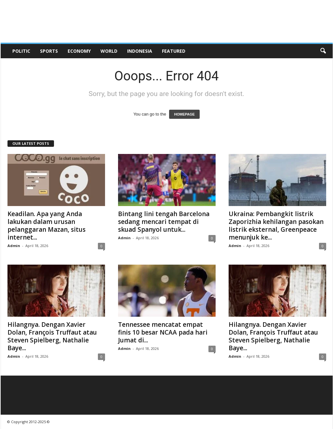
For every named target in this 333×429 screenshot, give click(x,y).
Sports (49, 51)
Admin (13, 245)
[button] (323, 51)
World (108, 51)
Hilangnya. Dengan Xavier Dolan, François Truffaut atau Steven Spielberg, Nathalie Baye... (52, 336)
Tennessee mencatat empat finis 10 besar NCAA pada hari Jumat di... (162, 332)
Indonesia (139, 51)
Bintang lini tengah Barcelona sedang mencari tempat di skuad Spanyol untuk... (163, 222)
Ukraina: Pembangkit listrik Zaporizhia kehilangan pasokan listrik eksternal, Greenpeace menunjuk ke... (276, 226)
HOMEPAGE (184, 114)
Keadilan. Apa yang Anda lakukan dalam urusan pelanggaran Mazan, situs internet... (46, 226)
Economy (79, 51)
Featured (173, 51)
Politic (21, 51)
